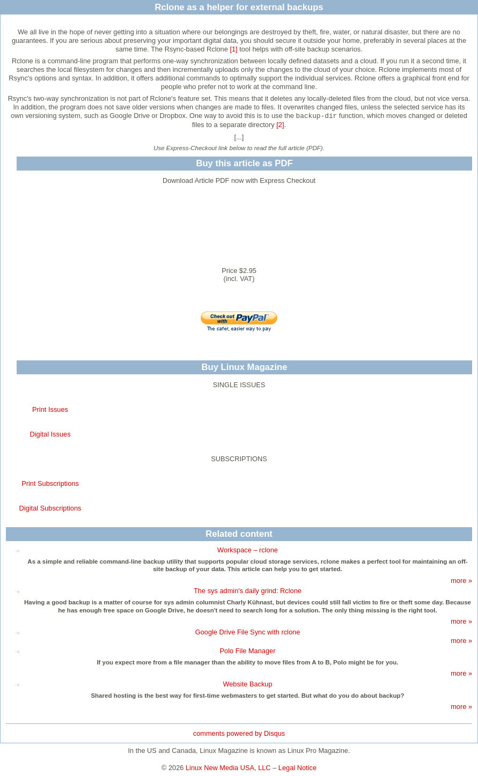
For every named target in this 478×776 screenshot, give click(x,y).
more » (461, 581)
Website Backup (247, 684)
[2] (280, 125)
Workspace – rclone (247, 550)
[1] (233, 49)
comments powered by (239, 733)
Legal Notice (297, 768)
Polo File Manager (248, 651)
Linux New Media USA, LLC (228, 768)
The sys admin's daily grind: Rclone (247, 591)
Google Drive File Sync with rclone (247, 632)
